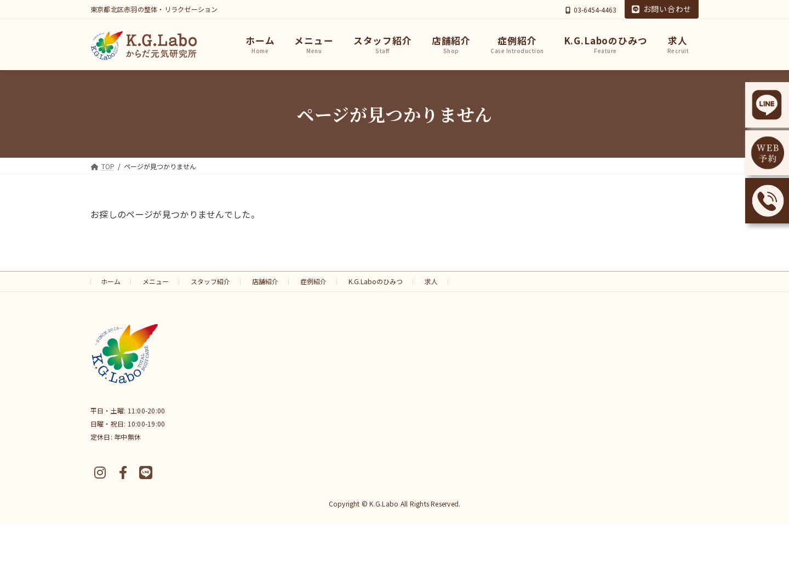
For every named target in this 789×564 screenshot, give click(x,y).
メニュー (155, 281)
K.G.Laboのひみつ (375, 281)
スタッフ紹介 (210, 281)
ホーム (111, 281)
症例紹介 (313, 281)
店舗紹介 (265, 281)
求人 (431, 281)
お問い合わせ (661, 8)
